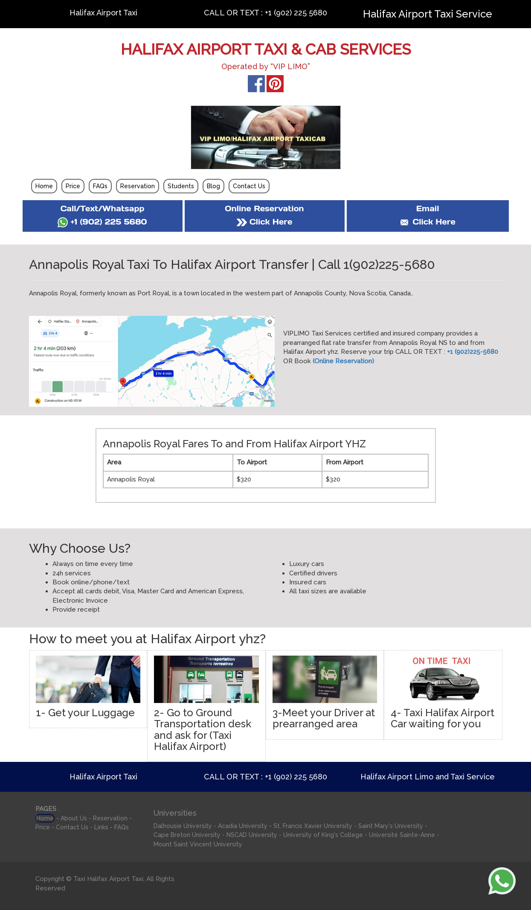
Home (44, 186)
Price (73, 186)
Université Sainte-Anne (402, 834)
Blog (213, 186)
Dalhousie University (183, 825)
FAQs (100, 186)
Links (101, 827)
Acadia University (242, 825)
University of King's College (323, 834)
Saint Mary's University (390, 825)
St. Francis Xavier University (312, 825)
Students (181, 186)
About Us (74, 818)
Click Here (264, 222)
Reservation (137, 186)
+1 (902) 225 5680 (102, 222)
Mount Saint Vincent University (198, 844)
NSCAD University (251, 834)
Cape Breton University (187, 834)
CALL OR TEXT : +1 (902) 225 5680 (265, 12)
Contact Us (249, 186)
